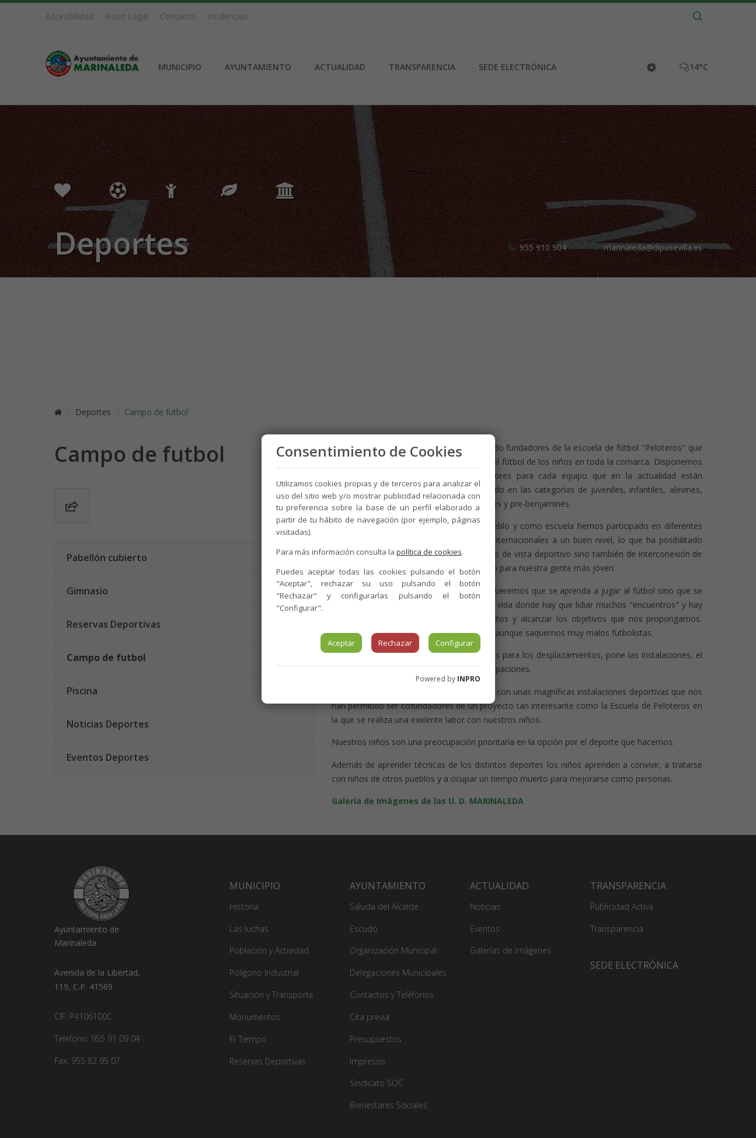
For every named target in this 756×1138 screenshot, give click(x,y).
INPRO (468, 679)
